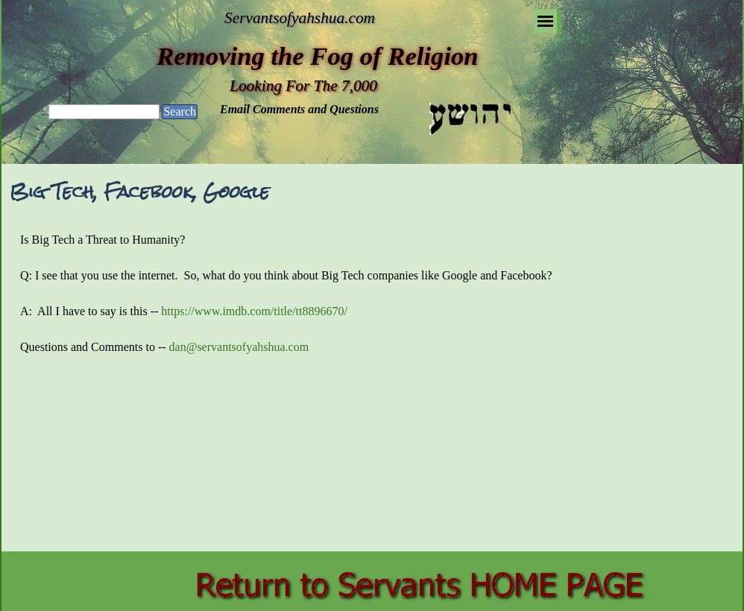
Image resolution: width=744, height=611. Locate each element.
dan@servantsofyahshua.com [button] (239, 347)
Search (179, 111)
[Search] (104, 111)
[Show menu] (545, 21)
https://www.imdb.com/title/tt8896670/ (254, 311)
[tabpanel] (372, 293)
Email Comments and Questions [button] (299, 109)
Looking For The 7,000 (303, 86)
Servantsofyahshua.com (299, 18)
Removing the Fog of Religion (317, 56)
